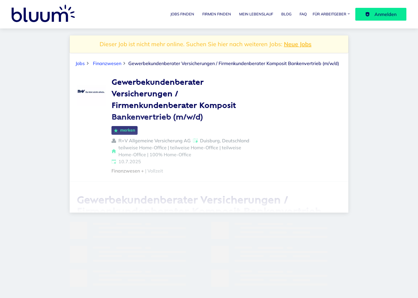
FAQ (303, 14)
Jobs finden (182, 14)
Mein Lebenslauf (256, 14)
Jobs (80, 63)
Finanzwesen (107, 63)
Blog (286, 14)
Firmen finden (216, 14)
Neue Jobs (297, 44)
